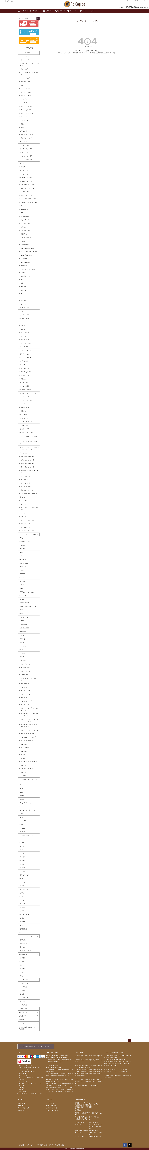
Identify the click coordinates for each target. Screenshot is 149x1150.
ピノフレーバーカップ (27, 740)
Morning (22, 639)
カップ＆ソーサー (25, 237)
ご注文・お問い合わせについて (114, 1052)
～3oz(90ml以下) (26, 244)
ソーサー (23, 513)
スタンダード (25, 220)
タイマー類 (23, 414)
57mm (23, 329)
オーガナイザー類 (25, 389)
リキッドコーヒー (26, 476)
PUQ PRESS (24, 775)
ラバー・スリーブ (26, 230)
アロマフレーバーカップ (28, 733)
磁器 (22, 283)
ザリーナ (22, 860)
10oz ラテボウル (26, 674)
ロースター (23, 163)
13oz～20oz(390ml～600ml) (29, 199)
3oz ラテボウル (25, 664)
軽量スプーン (25, 411)
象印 (21, 925)
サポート (49, 1100)
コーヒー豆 (23, 453)
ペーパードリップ (26, 81)
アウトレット (23, 1008)
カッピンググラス (26, 110)
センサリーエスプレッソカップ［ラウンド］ (29, 714)
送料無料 (21, 1019)
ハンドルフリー (25, 223)
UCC (21, 806)
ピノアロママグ (25, 704)
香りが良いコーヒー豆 (27, 467)
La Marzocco (24, 624)
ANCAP (23, 241)
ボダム (22, 896)
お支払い (20, 1052)
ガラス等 (23, 286)
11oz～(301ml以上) (26, 255)
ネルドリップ (25, 85)
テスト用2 (22, 1023)
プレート (23, 516)
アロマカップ (25, 683)
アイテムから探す (24, 52)
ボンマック (23, 900)
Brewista (22, 570)
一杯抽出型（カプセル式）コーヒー (29, 64)
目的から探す (23, 954)
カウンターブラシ (26, 368)
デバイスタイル (24, 875)
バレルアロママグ (26, 701)
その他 (22, 932)
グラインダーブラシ (27, 372)
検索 (37, 18)
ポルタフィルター (25, 357)
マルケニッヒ (24, 903)
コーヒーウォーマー (26, 174)
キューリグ (24, 69)
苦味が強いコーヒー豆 (27, 460)
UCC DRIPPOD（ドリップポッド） (29, 73)
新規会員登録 (21, 1103)
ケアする (22, 958)
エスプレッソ (25, 290)
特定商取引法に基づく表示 (45, 1145)
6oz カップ (24, 751)
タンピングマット (26, 336)
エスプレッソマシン (26, 181)
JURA (22, 610)
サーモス (22, 857)
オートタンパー (25, 332)
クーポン (82, 10)
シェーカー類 (24, 418)
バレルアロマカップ (27, 687)
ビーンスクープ (25, 407)
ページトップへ (129, 1040)
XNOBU (22, 828)
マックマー (23, 907)
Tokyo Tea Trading (25, 803)
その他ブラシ (25, 375)
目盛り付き (24, 234)
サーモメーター (24, 318)
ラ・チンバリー (24, 914)
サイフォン (23, 141)
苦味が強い (23, 940)
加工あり (23, 227)
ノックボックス (24, 315)
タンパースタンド (26, 339)
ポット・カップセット (27, 520)
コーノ (22, 853)
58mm (23, 325)
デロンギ (22, 878)
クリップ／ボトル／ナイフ (28, 432)
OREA (22, 657)
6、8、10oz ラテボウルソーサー (29, 679)
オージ (22, 839)
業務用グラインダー (27, 134)
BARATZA (23, 559)
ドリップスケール (26, 95)
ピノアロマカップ (26, 690)
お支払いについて (51, 1108)
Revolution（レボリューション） (28, 780)
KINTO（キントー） (26, 617)
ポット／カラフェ (25, 397)
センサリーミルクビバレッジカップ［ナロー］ (29, 720)
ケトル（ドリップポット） (28, 149)
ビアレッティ (24, 889)
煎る (21, 976)
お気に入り (60, 10)
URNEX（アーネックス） (27, 810)
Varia (21, 813)
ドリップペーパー (25, 99)
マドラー (23, 404)
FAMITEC (23, 588)
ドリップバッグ (25, 483)
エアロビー (23, 831)
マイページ (71, 10)
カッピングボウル (26, 106)
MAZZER (23, 631)
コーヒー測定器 (24, 386)
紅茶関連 (22, 497)
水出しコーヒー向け (27, 490)
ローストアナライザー (26, 170)
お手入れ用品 (24, 361)
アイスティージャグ (27, 527)
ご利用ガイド (35, 10)
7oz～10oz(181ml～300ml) (29, 251)
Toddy (22, 799)
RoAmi (22, 788)
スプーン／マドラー (26, 400)
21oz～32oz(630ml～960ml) (29, 202)
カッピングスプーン (27, 113)
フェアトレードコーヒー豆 (29, 493)
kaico (21, 613)
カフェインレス (25, 479)
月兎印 (22, 918)
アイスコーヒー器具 (26, 159)
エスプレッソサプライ (26, 835)
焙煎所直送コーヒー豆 (27, 456)
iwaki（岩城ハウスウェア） (28, 606)
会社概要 (21, 1145)
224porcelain (24, 538)
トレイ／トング (24, 425)
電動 (22, 124)
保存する (22, 969)
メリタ (22, 911)
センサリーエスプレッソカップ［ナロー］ (29, 709)
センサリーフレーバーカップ (29, 730)
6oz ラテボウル (25, 667)
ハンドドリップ (24, 78)
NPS (21, 649)
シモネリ (22, 864)
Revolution (24, 206)
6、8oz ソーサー (26, 758)
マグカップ (24, 300)
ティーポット (25, 500)
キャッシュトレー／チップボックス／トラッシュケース (29, 448)
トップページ (23, 10)
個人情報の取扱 (59, 1145)
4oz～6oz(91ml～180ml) (28, 248)
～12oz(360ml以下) (26, 195)
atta (21, 556)
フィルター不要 (25, 88)
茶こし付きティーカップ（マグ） (29, 508)
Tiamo (22, 795)
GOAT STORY (24, 603)
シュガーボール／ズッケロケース (29, 442)
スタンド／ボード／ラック (28, 393)
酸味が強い (23, 943)
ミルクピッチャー (25, 192)
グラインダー (24, 131)
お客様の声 (20, 1110)
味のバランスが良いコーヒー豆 (29, 471)
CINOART (23, 581)
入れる (22, 961)
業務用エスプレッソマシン (29, 185)
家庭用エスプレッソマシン (29, 188)
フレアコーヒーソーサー (28, 772)
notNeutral (24, 265)
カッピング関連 (24, 103)
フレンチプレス (24, 145)
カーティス (23, 842)
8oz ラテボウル (25, 671)
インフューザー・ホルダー (29, 530)
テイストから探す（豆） (26, 936)
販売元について (80, 1100)
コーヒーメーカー (25, 56)
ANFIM (22, 552)
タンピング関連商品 (27, 343)
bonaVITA (23, 567)
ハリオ (22, 885)
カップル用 (23, 987)
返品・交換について (82, 1052)
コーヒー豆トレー (26, 117)
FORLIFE (24, 272)
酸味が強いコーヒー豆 (27, 463)
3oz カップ (24, 744)
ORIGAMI (24, 258)
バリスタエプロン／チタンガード (29, 437)
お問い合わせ (48, 10)
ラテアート (24, 297)
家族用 (22, 994)
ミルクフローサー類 (26, 421)
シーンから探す (23, 979)
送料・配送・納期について (55, 1052)
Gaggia (22, 599)
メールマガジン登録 (23, 1108)
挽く (21, 965)
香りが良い (23, 947)
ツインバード (25, 60)
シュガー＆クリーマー (26, 429)
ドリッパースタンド (27, 92)
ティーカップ (25, 304)
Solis (21, 792)
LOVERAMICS (25, 262)
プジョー (22, 893)
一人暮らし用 (24, 997)
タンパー (22, 322)
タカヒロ (22, 867)
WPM (22, 213)
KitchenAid (23, 621)
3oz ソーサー (25, 747)
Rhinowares (24, 209)
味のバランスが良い (26, 950)
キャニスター (24, 152)
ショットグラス (24, 311)
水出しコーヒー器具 (26, 156)
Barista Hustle (25, 216)
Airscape (22, 545)
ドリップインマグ (26, 523)
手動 (22, 127)
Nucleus (22, 653)
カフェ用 (22, 990)
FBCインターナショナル (28, 269)
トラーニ (22, 882)
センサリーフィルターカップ (29, 761)
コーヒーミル (24, 120)
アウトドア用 (24, 983)
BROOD (22, 574)
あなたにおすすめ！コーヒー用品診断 (27, 1028)
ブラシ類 (22, 365)
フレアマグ (24, 765)
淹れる (22, 972)
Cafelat (22, 577)
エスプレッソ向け (26, 486)
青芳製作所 (23, 929)
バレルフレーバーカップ (28, 737)
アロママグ (24, 697)
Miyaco (22, 635)
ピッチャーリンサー (26, 354)
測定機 (23, 167)
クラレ (22, 849)
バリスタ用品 (24, 382)
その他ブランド (25, 276)
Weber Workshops (25, 821)
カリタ (22, 846)
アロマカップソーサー (27, 694)
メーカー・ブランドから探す (27, 534)
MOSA (22, 642)
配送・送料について (52, 1105)
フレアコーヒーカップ (27, 768)
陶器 (22, 279)
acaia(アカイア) (25, 541)
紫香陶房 (22, 922)
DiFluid (22, 585)
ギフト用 (22, 1001)
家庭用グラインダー (27, 138)
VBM (21, 817)
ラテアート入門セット (26, 177)
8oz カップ (24, 754)
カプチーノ (24, 293)
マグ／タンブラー (25, 307)
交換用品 (23, 379)
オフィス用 (23, 1005)
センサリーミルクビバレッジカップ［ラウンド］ (29, 725)
